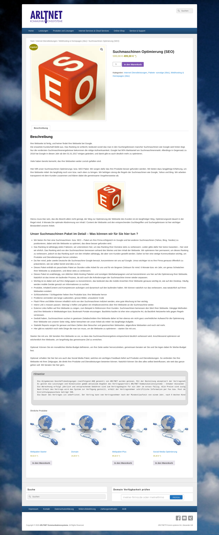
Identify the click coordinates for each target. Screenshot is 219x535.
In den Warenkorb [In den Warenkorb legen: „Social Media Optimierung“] (164, 463)
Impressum (33, 509)
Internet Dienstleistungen (46, 41)
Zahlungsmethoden (109, 509)
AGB (124, 509)
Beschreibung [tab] (41, 128)
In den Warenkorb (133, 64)
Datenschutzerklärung (64, 509)
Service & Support (137, 31)
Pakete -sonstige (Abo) (159, 72)
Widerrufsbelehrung (87, 509)
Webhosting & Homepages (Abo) (73, 41)
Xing (190, 518)
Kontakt (46, 509)
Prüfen (176, 497)
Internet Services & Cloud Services (94, 31)
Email (184, 518)
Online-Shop (119, 31)
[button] (101, 49)
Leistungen (43, 31)
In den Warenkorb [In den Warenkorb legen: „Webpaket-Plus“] (123, 463)
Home (31, 31)
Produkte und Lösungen (63, 31)
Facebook (178, 518)
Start (32, 41)
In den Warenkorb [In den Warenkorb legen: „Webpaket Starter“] (41, 463)
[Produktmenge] (117, 64)
